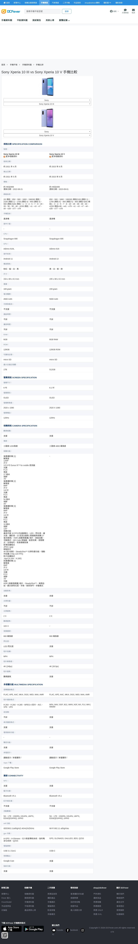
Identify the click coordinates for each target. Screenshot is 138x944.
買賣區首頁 (52, 894)
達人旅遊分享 (76, 910)
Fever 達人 (6, 898)
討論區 (4, 910)
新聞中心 (5, 894)
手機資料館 (6, 20)
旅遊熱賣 (74, 898)
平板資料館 (22, 20)
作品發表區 (6, 906)
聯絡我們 (120, 898)
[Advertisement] (113, 95)
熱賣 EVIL (97, 914)
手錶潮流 (51, 914)
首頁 (3, 65)
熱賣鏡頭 (97, 906)
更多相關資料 (10, 156)
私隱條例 (120, 914)
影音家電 (51, 910)
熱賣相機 (97, 902)
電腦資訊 (51, 906)
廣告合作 (120, 902)
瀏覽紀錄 (64, 20)
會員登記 (120, 906)
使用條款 (120, 910)
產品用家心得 (30, 910)
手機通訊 (51, 902)
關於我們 (120, 894)
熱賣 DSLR (98, 910)
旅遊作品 (74, 906)
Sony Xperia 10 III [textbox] (46, 104)
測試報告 (36, 20)
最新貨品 (97, 898)
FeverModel (6, 902)
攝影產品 (51, 898)
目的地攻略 (75, 902)
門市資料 (97, 894)
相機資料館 (29, 894)
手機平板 (13, 65)
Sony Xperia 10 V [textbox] (46, 135)
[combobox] (47, 100)
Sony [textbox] (46, 100)
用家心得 (50, 20)
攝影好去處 (77, 894)
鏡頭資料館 (29, 898)
